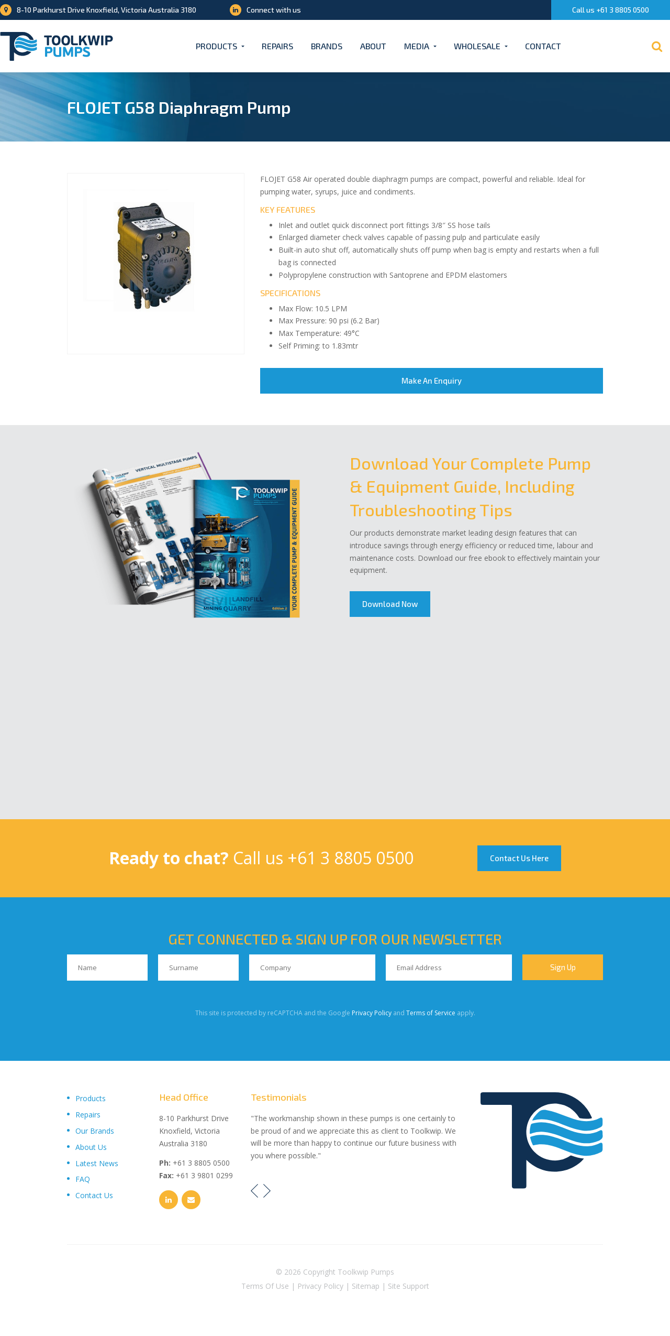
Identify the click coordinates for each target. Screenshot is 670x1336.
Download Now (390, 605)
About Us (91, 1149)
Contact (543, 46)
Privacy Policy (372, 1014)
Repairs (277, 46)
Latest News (96, 1165)
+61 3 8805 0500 (349, 859)
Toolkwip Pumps (366, 1274)
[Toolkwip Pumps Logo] (56, 46)
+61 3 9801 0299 (204, 1177)
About (373, 46)
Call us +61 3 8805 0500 (610, 9)
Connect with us (265, 9)
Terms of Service (430, 1014)
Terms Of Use (265, 1288)
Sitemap (365, 1288)
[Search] (657, 46)
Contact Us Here (520, 859)
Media (416, 46)
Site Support (408, 1288)
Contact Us (94, 1197)
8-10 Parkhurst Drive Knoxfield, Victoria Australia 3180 (98, 9)
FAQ (82, 1181)
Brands (326, 46)
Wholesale (477, 46)
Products (216, 46)
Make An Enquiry (431, 381)
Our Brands (94, 1133)
